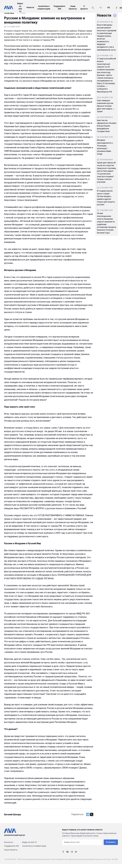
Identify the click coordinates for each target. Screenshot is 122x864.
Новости (30, 7)
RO (108, 7)
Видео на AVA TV (29, 842)
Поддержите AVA (11, 846)
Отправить (111, 842)
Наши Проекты (11, 850)
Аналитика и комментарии (34, 846)
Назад (22, 13)
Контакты (8, 842)
